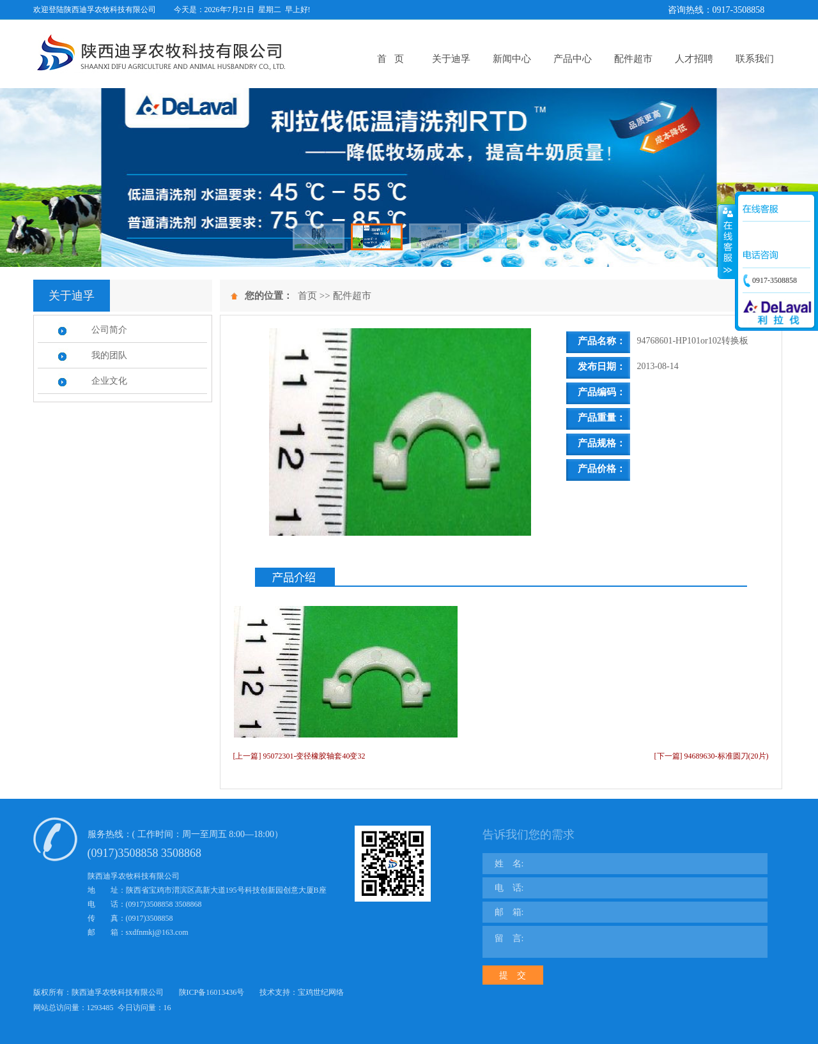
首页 (307, 296)
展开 (727, 242)
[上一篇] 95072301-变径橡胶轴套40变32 (299, 756)
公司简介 (109, 330)
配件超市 (633, 59)
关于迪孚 (451, 59)
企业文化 (109, 381)
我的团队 (109, 355)
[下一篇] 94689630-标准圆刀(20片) (711, 756)
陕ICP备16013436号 (212, 992)
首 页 (390, 59)
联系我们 (755, 59)
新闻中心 (512, 59)
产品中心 (572, 59)
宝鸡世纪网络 (321, 992)
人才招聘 (694, 59)
